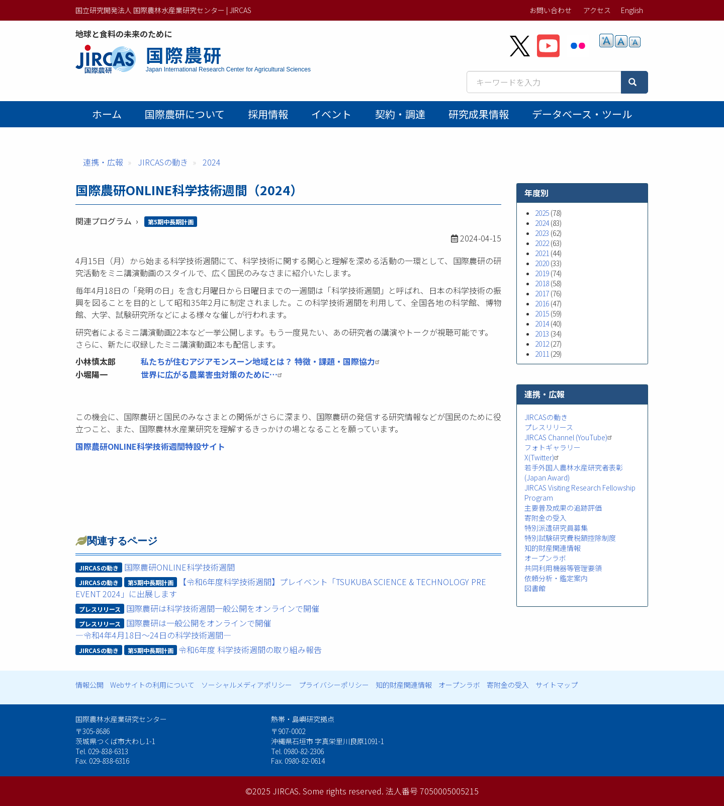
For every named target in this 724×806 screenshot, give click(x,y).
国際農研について (185, 114)
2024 (212, 162)
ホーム (107, 114)
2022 (542, 243)
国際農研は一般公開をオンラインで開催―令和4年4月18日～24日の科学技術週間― (173, 629)
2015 (542, 313)
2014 (542, 323)
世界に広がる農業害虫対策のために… (213, 374)
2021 (542, 253)
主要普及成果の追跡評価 (563, 508)
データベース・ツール (582, 114)
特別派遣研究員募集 (556, 528)
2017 (542, 293)
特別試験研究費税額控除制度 (570, 538)
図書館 (535, 588)
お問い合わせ (550, 10)
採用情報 (268, 114)
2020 (542, 263)
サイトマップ (556, 685)
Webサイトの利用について (152, 685)
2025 (542, 213)
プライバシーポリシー (334, 685)
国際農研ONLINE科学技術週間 (179, 567)
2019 (542, 273)
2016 (542, 303)
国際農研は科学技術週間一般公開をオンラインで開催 (222, 608)
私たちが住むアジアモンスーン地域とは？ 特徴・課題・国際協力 (261, 361)
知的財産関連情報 (552, 548)
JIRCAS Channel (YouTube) (569, 437)
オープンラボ (545, 558)
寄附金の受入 (545, 518)
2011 (542, 354)
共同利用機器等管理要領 (563, 568)
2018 (542, 283)
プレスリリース (548, 427)
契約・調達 (400, 114)
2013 (542, 334)
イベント (331, 114)
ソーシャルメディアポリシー (246, 685)
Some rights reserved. (343, 791)
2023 (542, 233)
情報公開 (89, 685)
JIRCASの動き (163, 162)
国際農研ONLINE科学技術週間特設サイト (150, 446)
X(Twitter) (542, 457)
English (632, 10)
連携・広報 (103, 162)
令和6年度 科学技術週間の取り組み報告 (250, 649)
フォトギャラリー (552, 447)
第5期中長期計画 (171, 221)
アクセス (597, 10)
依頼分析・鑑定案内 (556, 578)
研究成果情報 (478, 114)
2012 (542, 344)
